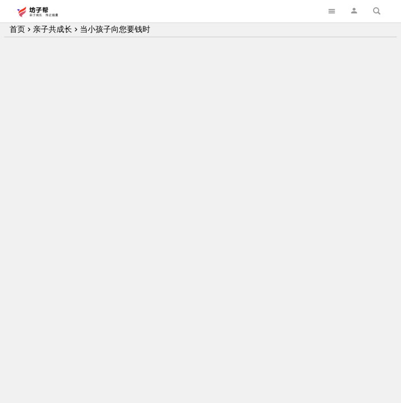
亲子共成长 (52, 29)
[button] (354, 11)
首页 (17, 29)
